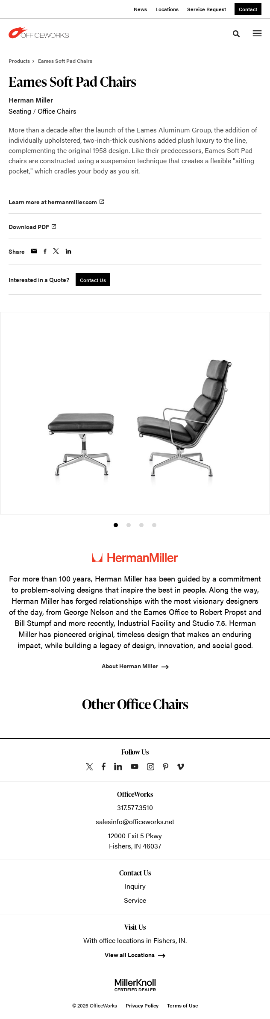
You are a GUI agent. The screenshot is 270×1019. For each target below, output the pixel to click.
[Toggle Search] (236, 33)
